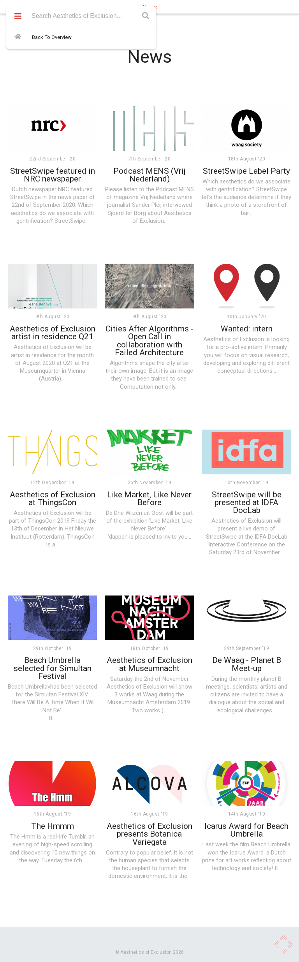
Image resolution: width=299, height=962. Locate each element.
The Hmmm (52, 826)
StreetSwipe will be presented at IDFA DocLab (246, 502)
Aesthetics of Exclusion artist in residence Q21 (52, 332)
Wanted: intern (247, 328)
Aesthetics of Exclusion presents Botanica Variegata (149, 834)
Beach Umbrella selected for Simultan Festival (52, 668)
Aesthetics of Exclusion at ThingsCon (52, 498)
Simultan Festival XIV (61, 694)
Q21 (68, 362)
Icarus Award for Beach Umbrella (246, 830)
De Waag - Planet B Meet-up (246, 664)
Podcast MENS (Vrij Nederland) (149, 174)
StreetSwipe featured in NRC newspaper (52, 174)
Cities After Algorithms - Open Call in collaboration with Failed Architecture (149, 340)
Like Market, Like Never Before (149, 498)
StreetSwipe (25, 197)
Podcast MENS (175, 189)
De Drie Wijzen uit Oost (135, 512)
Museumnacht (125, 702)
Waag (150, 694)
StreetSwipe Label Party (246, 171)
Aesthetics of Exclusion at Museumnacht (149, 664)
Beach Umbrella (27, 686)
